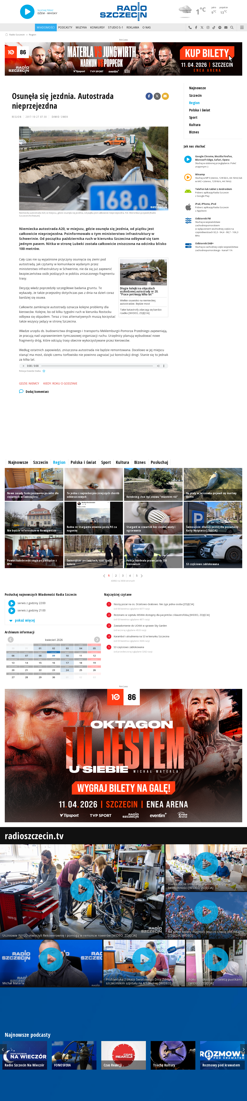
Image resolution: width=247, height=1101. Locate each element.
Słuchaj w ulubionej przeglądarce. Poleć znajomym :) (215, 161)
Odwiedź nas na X (202, 28)
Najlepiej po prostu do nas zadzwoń (190, 28)
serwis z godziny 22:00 (25, 603)
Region (32, 34)
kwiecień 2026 (54, 640)
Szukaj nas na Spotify (220, 28)
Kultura (195, 124)
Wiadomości (46, 27)
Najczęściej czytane (117, 594)
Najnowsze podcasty (27, 1034)
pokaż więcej (21, 620)
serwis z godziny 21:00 (25, 610)
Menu (242, 28)
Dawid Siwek (60, 117)
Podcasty (65, 27)
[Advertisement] (94, 426)
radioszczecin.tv (34, 835)
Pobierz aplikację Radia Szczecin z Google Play (213, 193)
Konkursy (97, 27)
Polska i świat (199, 109)
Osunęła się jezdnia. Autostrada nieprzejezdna (63, 101)
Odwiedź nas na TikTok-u (214, 28)
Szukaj (232, 28)
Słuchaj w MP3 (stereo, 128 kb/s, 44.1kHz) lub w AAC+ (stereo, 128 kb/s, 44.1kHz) (218, 178)
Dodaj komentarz (34, 391)
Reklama (132, 27)
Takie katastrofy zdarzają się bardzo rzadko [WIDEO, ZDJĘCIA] (141, 311)
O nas (147, 27)
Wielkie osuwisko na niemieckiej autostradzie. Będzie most (137, 302)
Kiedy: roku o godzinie (60, 383)
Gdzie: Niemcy (29, 383)
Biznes (194, 131)
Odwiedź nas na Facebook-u (196, 28)
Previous (3, 1049)
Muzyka (81, 27)
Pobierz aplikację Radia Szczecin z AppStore (212, 207)
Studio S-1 (115, 27)
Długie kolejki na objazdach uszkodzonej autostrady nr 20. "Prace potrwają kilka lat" (139, 291)
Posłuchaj (159, 462)
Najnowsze (197, 87)
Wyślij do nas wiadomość (226, 28)
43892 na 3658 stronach (123, 580)
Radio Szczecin (15, 34)
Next (243, 1049)
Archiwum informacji (19, 632)
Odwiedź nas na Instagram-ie (208, 28)
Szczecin (195, 95)
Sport (193, 117)
